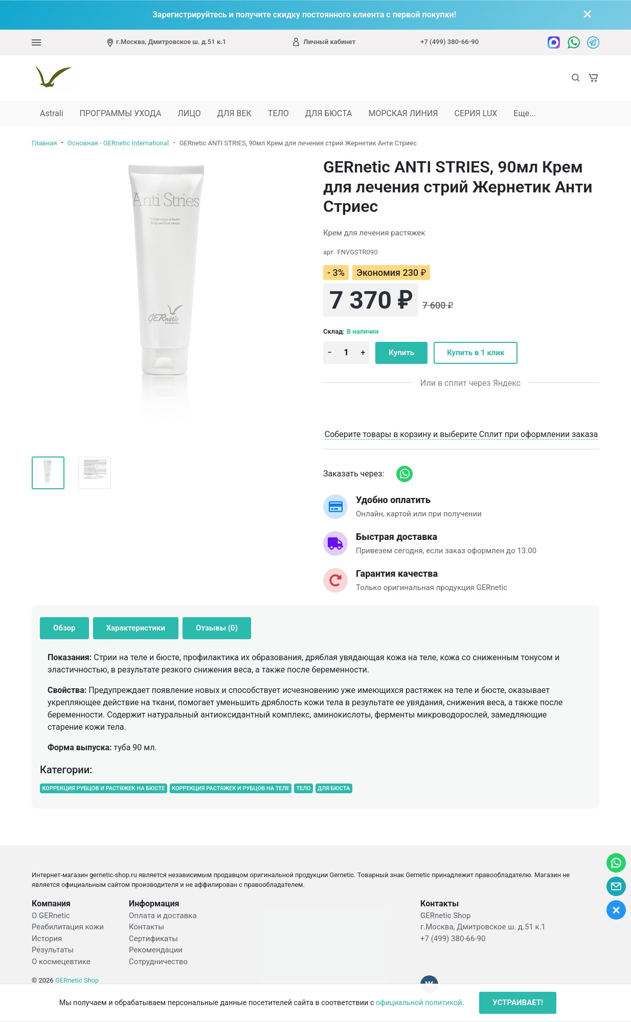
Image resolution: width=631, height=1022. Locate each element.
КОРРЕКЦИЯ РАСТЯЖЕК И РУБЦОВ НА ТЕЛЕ (230, 788)
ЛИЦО (188, 113)
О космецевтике (61, 961)
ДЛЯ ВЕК (234, 113)
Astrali (51, 113)
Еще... (524, 113)
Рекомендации (156, 949)
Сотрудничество (158, 961)
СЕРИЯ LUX (476, 113)
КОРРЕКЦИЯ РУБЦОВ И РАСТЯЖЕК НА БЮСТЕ (103, 788)
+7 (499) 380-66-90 (449, 42)
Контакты (146, 926)
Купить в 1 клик (475, 352)
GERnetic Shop (77, 980)
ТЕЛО (278, 113)
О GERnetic (51, 915)
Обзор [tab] (64, 628)
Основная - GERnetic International (118, 143)
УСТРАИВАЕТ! (517, 1002)
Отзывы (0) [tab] (217, 628)
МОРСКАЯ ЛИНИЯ (403, 113)
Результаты (53, 949)
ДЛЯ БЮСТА (328, 113)
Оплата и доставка (163, 915)
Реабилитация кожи (68, 926)
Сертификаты (153, 938)
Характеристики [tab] (136, 628)
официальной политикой (419, 1002)
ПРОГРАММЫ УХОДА (121, 113)
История (47, 938)
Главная (44, 143)
